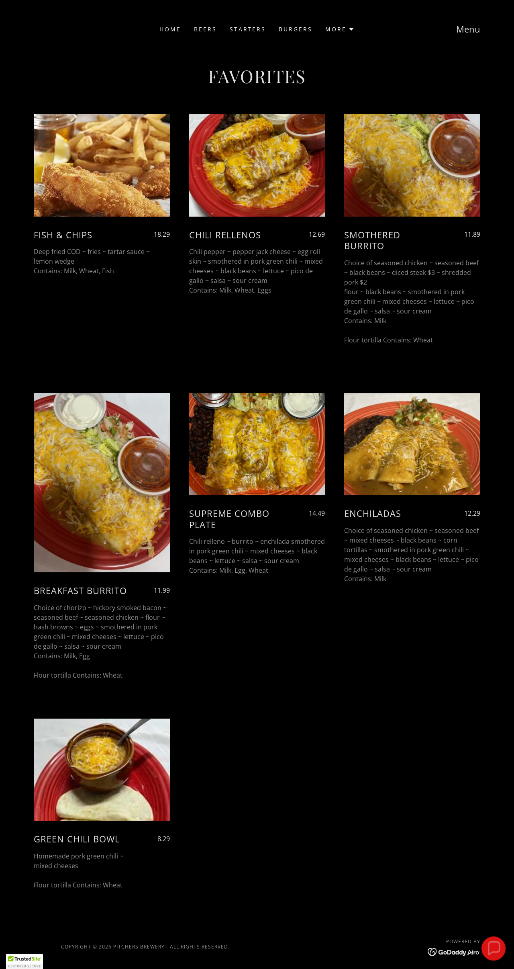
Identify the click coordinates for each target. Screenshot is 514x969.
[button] (340, 30)
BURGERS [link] (295, 29)
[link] (454, 951)
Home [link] (170, 29)
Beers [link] (205, 29)
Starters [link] (248, 29)
